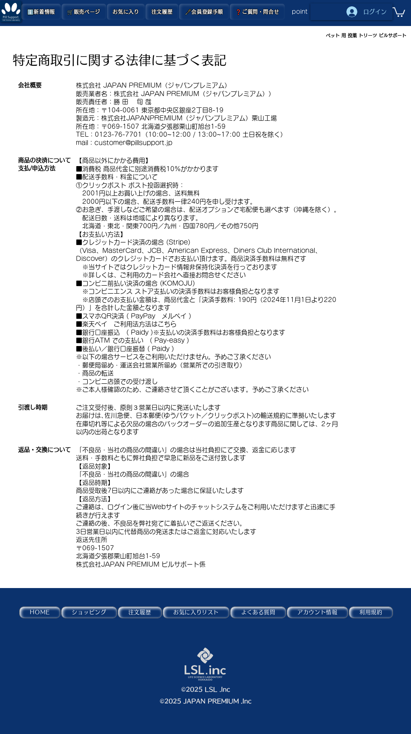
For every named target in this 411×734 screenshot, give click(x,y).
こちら (167, 324)
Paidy (139, 332)
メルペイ (174, 316)
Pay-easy (169, 340)
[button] (84, 12)
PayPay (143, 316)
